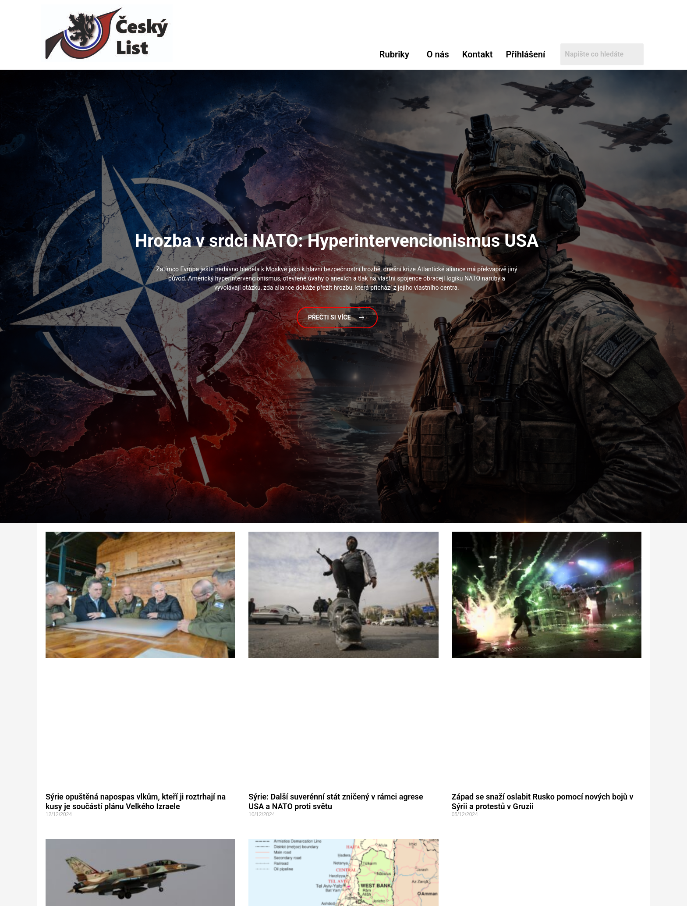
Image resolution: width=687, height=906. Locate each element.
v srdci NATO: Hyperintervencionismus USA (336, 241)
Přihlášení (525, 54)
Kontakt (477, 54)
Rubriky (394, 54)
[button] (396, 54)
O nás (438, 54)
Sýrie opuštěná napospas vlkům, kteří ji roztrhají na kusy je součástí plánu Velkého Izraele (136, 801)
